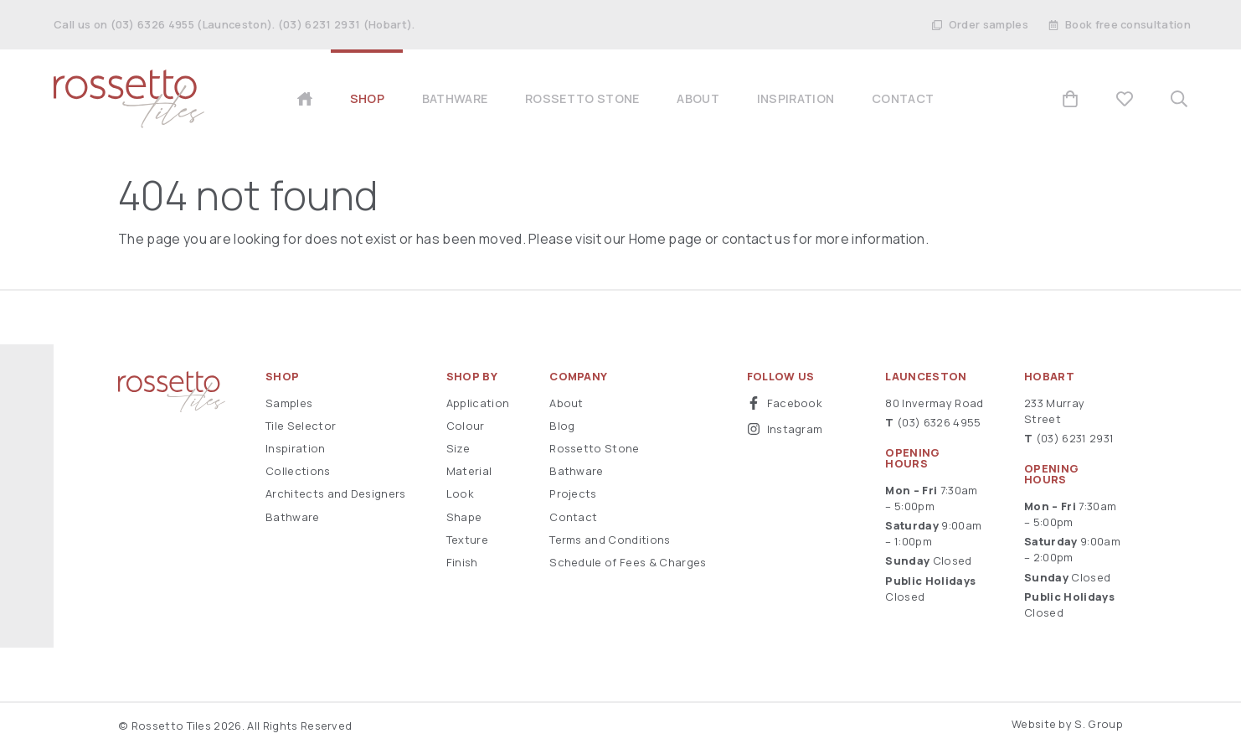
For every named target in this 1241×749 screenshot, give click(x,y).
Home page (666, 239)
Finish (462, 562)
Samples (288, 403)
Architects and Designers (335, 493)
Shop (282, 376)
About (566, 403)
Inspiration (295, 448)
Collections (298, 470)
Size (458, 448)
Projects (573, 493)
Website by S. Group (1067, 723)
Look (460, 493)
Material (469, 470)
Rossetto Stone (594, 448)
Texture (467, 539)
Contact (573, 516)
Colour (465, 425)
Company (578, 376)
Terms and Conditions (609, 539)
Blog (561, 425)
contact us (756, 239)
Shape (464, 516)
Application (478, 403)
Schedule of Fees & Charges (627, 562)
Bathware (292, 516)
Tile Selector (300, 425)
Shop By (471, 376)
